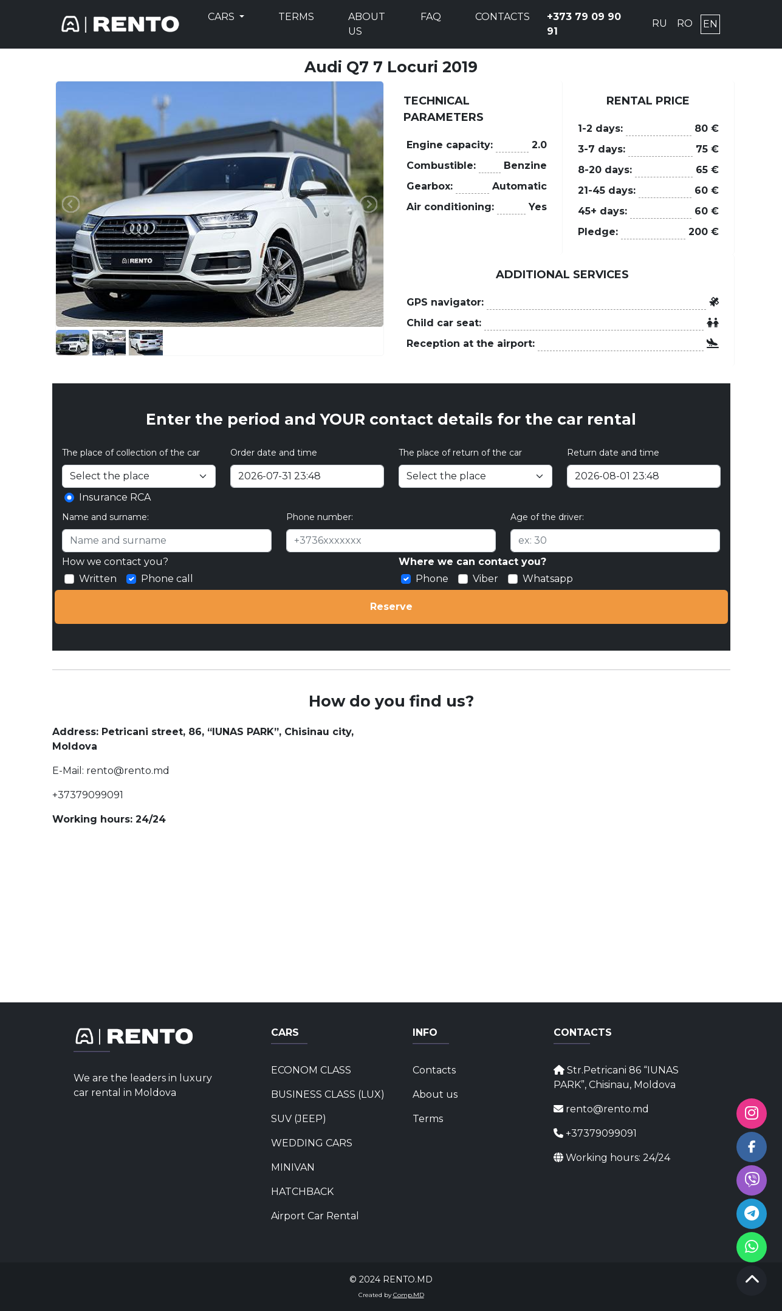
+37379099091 (87, 795)
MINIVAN (293, 1167)
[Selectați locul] (139, 476)
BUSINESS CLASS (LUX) (320, 1094)
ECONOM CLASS (311, 1070)
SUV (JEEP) (298, 1118)
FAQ (430, 16)
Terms (296, 16)
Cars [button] (222, 16)
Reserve (391, 606)
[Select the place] (475, 476)
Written (98, 578)
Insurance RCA (115, 497)
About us (366, 24)
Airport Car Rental (315, 1216)
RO (685, 23)
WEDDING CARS (311, 1143)
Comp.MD (408, 1295)
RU (659, 23)
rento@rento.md (127, 770)
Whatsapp (548, 578)
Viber (485, 578)
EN (710, 24)
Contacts (502, 16)
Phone (432, 578)
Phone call (167, 578)
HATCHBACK (302, 1191)
